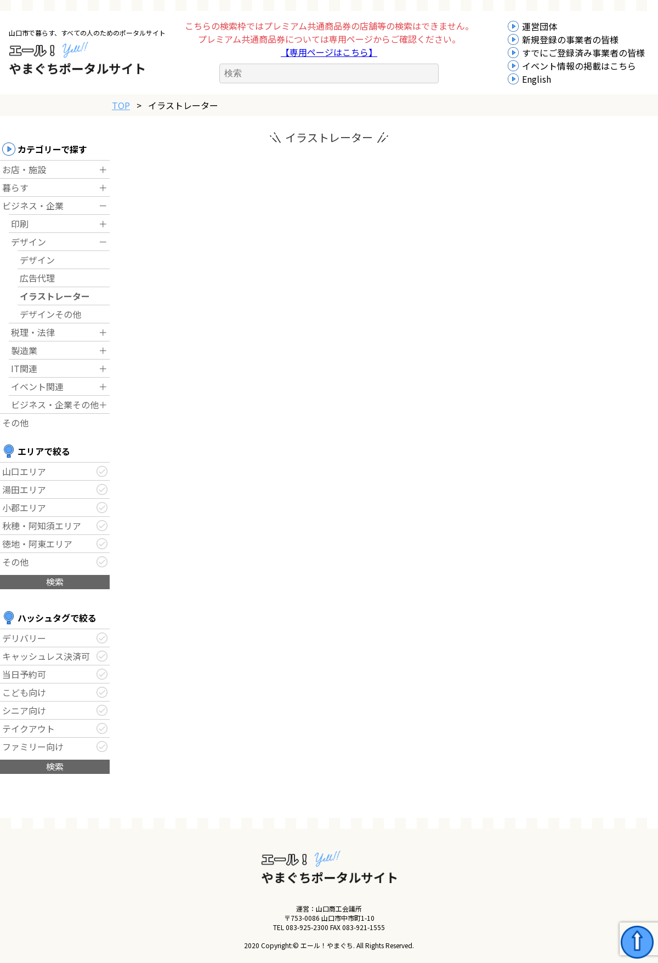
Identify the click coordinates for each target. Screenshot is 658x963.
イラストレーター (55, 296)
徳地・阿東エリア (37, 543)
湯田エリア (24, 489)
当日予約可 (24, 674)
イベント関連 (37, 386)
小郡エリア (24, 507)
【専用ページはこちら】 (329, 52)
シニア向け (24, 710)
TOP (121, 105)
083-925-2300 (307, 927)
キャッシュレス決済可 (46, 656)
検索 (55, 581)
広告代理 (37, 277)
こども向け (24, 692)
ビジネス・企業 (33, 205)
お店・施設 (24, 169)
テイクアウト (28, 728)
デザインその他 (50, 314)
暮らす (15, 187)
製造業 (24, 350)
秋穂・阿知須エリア (41, 525)
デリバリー (24, 638)
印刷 (20, 223)
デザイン (28, 241)
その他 (15, 422)
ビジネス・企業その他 (55, 404)
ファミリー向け (33, 746)
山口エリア (24, 471)
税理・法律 (33, 332)
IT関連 (24, 368)
